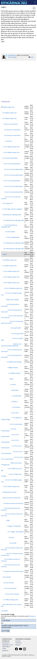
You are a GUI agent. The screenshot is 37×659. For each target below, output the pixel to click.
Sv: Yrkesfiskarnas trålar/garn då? (14, 220)
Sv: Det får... (13, 543)
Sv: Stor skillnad (9, 583)
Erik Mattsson (12, 55)
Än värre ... (12, 537)
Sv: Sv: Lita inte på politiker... (12, 164)
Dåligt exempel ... (13, 367)
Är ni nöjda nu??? (8, 203)
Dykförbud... (15, 390)
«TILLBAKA (4, 611)
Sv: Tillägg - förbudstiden (16, 532)
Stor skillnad (7, 577)
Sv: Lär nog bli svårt (18, 333)
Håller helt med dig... (12, 299)
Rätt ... (12, 379)
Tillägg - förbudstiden (14, 526)
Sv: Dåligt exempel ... (15, 373)
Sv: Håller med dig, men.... (11, 600)
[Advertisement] (18, 80)
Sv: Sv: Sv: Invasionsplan (8, 430)
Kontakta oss (5, 650)
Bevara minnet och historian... (12, 498)
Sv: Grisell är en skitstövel (12, 130)
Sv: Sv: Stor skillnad (10, 588)
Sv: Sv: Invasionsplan (16, 424)
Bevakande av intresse (9, 492)
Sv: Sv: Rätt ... (16, 413)
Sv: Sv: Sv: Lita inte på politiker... (14, 169)
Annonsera (17, 641)
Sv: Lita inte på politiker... (10, 158)
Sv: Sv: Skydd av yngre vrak (11, 147)
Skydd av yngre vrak (8, 107)
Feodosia (14, 401)
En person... (9, 141)
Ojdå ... (8, 520)
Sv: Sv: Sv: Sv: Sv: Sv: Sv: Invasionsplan (12, 458)
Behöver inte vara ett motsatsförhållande (11, 345)
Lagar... (5, 254)
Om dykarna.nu (5, 643)
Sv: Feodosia (16, 407)
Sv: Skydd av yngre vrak (10, 113)
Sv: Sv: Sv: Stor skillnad (12, 594)
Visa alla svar (6, 101)
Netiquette (32, 616)
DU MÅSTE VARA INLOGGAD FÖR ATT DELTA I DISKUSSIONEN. (18, 626)
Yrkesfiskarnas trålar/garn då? (12, 215)
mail (32, 57)
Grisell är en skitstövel (11, 124)
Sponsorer (17, 644)
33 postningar (12, 57)
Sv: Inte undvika (10, 231)
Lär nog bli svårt (16, 328)
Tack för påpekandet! (12, 237)
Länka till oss (18, 643)
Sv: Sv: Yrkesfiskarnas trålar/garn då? (9, 226)
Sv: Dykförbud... (17, 396)
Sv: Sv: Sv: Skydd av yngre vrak (13, 288)
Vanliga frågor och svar (7, 644)
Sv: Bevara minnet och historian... (14, 503)
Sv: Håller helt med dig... (14, 362)
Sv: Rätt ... (14, 384)
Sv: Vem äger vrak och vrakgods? (12, 209)
